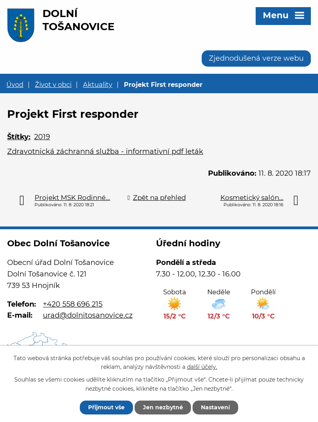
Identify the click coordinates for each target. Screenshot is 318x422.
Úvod (14, 84)
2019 (42, 136)
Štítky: (19, 136)
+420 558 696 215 (72, 304)
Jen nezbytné (163, 407)
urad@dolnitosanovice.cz (88, 315)
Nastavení (215, 407)
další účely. (202, 366)
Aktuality (97, 84)
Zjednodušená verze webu (256, 58)
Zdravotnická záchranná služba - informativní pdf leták (105, 151)
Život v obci (53, 84)
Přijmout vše (106, 407)
